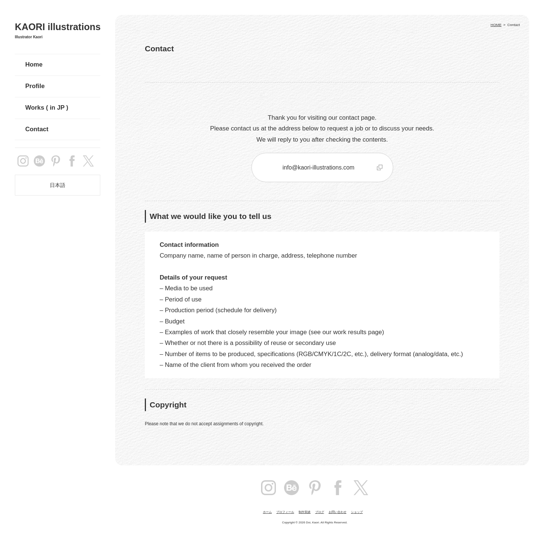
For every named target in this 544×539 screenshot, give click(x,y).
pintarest (55, 161)
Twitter (361, 487)
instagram (23, 161)
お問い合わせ (337, 512)
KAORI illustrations (58, 27)
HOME (496, 25)
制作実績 (304, 512)
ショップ (357, 512)
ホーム (267, 512)
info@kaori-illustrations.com (319, 167)
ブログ (319, 512)
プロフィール (285, 512)
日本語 (57, 185)
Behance (39, 161)
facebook (72, 161)
